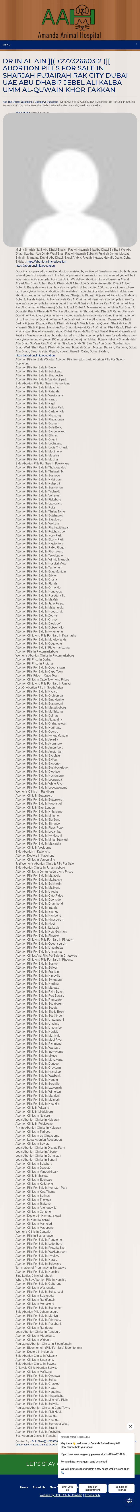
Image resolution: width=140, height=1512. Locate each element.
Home (24, 1487)
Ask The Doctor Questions (17, 101)
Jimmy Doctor (22, 112)
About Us (38, 1487)
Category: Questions (46, 101)
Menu (7, 44)
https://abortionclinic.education (46, 261)
